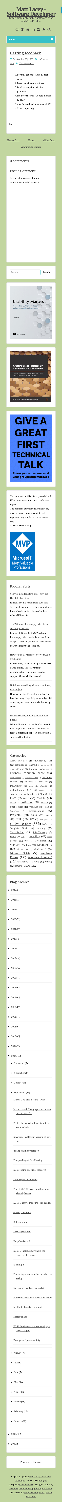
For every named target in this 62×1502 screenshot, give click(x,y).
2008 (13, 1055)
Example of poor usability (26, 1340)
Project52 (16, 815)
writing (48, 861)
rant (18, 819)
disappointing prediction (26, 1150)
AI (50, 760)
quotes (48, 815)
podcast (45, 807)
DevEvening (15, 785)
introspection (16, 794)
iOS (46, 794)
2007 (13, 1433)
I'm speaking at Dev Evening (27, 1160)
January (18, 1421)
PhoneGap (34, 806)
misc (26, 798)
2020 (13, 938)
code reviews (15, 777)
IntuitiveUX (33, 794)
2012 (13, 1016)
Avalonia (45, 765)
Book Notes (34, 768)
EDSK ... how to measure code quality (32, 1202)
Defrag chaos (20, 1316)
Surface (45, 824)
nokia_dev (27, 802)
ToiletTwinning (40, 832)
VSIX (12, 844)
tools (13, 836)
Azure (13, 769)
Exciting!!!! (18, 1264)
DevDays (43, 781)
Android (33, 764)
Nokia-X (44, 802)
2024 (13, 899)
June (16, 1372)
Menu (31, 39)
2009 (13, 1046)
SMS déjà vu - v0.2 (22, 1231)
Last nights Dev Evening (25, 1179)
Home (31, 140)
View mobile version (31, 146)
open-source (16, 806)
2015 (13, 987)
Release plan (20, 1222)
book (22, 769)
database (28, 781)
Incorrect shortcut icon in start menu (32, 1297)
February (18, 1411)
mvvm (13, 802)
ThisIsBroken (17, 832)
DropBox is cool (21, 1241)
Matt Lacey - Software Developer (31, 11)
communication (31, 777)
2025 (13, 889)
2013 (13, 1006)
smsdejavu (44, 819)
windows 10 (44, 845)
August (17, 1352)
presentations (36, 810)
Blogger (37, 1462)
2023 (13, 909)
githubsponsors (40, 790)
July (16, 1362)
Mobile (41, 798)
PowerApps (14, 811)
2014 (13, 997)
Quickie (34, 815)
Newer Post (13, 140)
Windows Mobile (20, 853)
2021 (13, 928)
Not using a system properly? (28, 1287)
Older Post (49, 140)
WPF (28, 861)
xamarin (18, 865)
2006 (13, 1443)
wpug (36, 861)
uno (22, 836)
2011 (13, 1026)
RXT (32, 819)
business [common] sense (27, 773)
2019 (13, 948)
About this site (18, 760)
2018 (13, 958)
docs (31, 786)
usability (34, 836)
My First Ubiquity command (27, 1307)
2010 (13, 1036)
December (19, 1063)
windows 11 (22, 849)
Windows (26, 844)
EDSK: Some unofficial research (29, 1169)
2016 (13, 977)
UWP (26, 840)
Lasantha (13, 1488)
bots (47, 769)
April (16, 1391)
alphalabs (19, 764)
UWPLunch (40, 840)
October (18, 1082)
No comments (26, 63)
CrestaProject (26, 1484)
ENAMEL (43, 786)
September (19, 1092)
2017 (13, 968)
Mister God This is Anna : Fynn (29, 1099)
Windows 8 (40, 849)
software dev (20, 823)
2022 (13, 919)
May (16, 1382)
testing (41, 828)
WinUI (20, 861)
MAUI (13, 798)
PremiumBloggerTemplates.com (36, 1488)
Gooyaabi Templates (34, 1492)
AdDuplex (38, 760)
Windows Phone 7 (40, 857)
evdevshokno (17, 789)
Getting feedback (25, 52)
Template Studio (19, 828)
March (17, 1401)
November (19, 1072)
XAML (29, 865)
